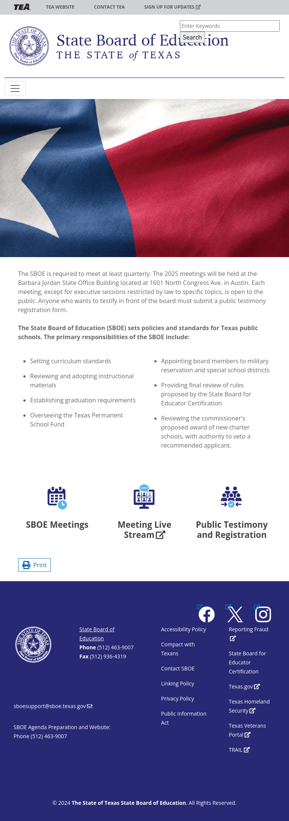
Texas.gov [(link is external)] (244, 686)
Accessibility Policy (183, 629)
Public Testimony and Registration (232, 530)
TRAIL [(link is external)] (239, 749)
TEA (22, 7)
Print (34, 565)
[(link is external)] (207, 613)
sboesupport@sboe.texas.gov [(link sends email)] (53, 706)
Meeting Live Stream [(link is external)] (145, 530)
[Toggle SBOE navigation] (15, 88)
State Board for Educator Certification (247, 662)
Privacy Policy (177, 698)
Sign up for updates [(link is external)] (172, 7)
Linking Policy (177, 683)
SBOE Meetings (57, 524)
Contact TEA (109, 7)
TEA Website (60, 7)
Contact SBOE (178, 668)
